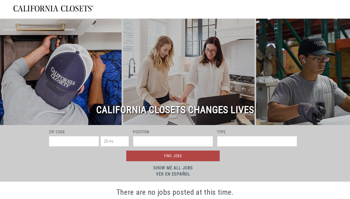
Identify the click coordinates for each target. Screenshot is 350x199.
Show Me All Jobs (173, 168)
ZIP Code (57, 132)
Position (141, 132)
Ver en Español (173, 174)
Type (221, 132)
